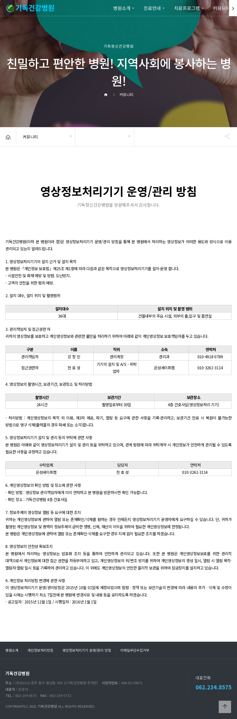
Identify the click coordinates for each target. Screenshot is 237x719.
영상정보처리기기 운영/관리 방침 (86, 650)
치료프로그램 (187, 8)
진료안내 (152, 8)
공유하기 (225, 136)
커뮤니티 (221, 8)
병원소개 (121, 8)
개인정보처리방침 (40, 650)
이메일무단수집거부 (134, 650)
